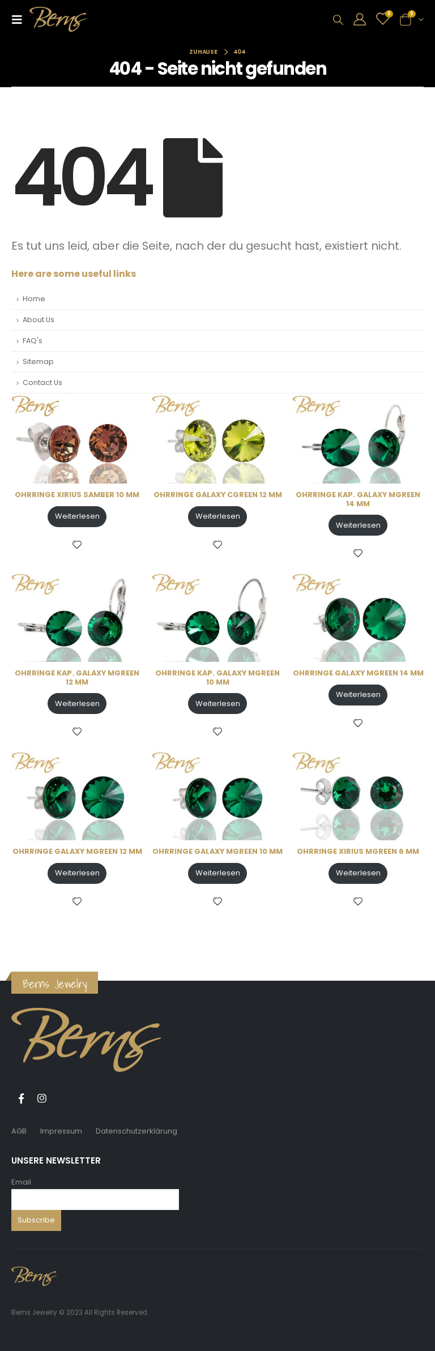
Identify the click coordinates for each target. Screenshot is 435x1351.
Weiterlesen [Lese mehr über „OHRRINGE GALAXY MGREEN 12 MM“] (77, 872)
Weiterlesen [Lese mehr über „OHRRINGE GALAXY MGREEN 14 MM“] (358, 694)
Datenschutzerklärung (136, 1131)
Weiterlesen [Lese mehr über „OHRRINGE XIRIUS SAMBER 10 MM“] (77, 516)
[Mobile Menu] (20, 19)
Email (21, 1182)
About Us (38, 319)
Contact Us (42, 382)
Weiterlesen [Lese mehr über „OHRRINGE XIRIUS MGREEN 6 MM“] (358, 872)
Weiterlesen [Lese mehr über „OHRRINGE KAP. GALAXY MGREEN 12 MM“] (77, 703)
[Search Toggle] (338, 20)
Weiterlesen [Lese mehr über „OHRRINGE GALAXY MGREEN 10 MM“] (217, 872)
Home (34, 298)
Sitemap (38, 361)
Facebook (20, 1098)
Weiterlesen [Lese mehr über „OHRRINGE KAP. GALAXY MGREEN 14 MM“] (358, 525)
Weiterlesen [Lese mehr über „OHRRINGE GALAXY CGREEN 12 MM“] (217, 516)
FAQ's (32, 340)
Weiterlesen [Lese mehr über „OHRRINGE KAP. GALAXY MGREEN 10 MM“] (217, 703)
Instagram (41, 1098)
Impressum (61, 1131)
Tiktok (62, 1098)
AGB (19, 1131)
